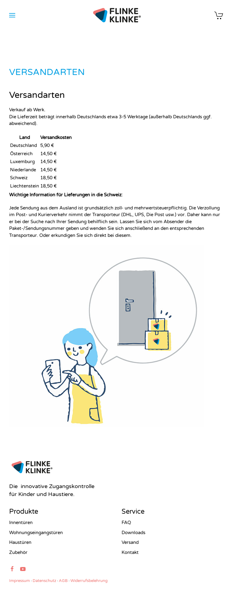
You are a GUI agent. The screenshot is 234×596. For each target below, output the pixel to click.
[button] (12, 15)
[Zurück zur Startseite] (117, 15)
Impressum (19, 580)
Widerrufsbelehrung (89, 580)
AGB (63, 580)
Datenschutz (44, 580)
